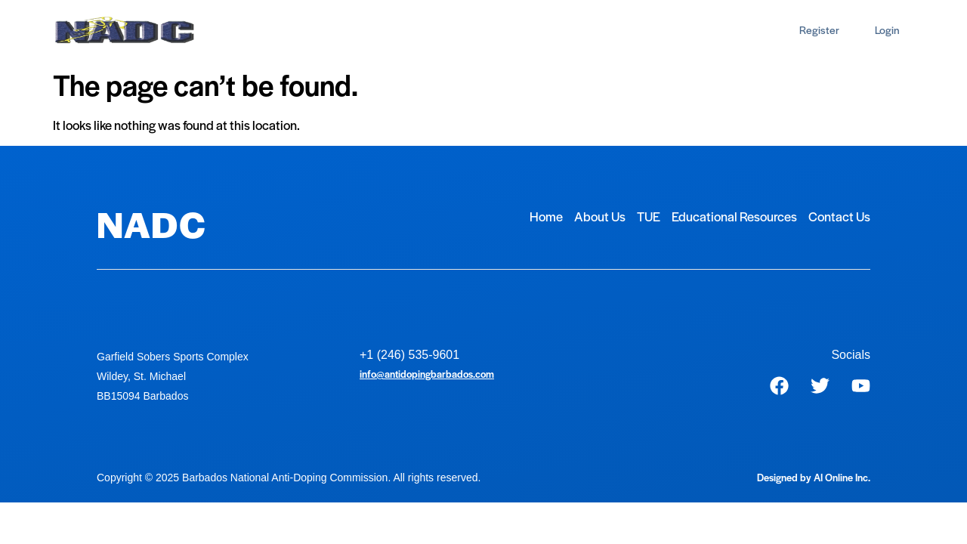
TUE (363, 30)
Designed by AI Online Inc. (813, 477)
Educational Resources (459, 30)
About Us (304, 30)
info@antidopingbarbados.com (427, 373)
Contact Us (571, 30)
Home (242, 30)
